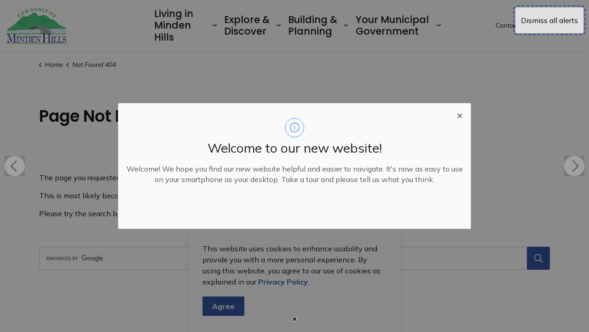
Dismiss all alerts (549, 20)
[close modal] (460, 114)
